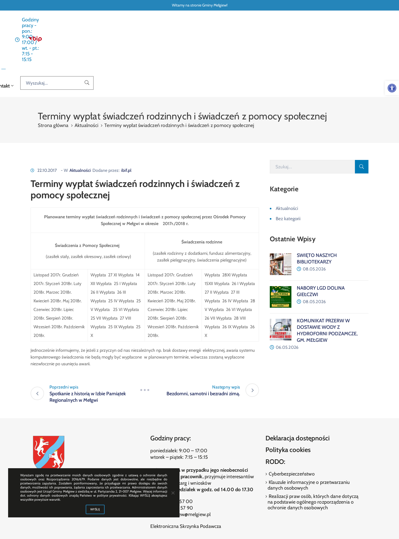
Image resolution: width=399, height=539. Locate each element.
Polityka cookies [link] (288, 405)
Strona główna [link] (124, 40)
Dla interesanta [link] (192, 40)
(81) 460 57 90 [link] (177, 463)
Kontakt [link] (277, 40)
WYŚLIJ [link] (95, 509)
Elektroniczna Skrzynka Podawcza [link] (185, 481)
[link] (392, 88)
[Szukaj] (312, 122)
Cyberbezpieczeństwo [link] (291, 429)
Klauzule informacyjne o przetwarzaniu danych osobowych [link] (309, 440)
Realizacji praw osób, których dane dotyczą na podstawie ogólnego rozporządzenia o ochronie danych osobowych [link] (313, 457)
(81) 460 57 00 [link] (176, 457)
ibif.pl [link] (126, 125)
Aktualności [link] (156, 40)
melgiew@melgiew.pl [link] (189, 470)
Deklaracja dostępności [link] (297, 393)
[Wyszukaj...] (347, 40)
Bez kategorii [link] (288, 173)
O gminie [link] (228, 40)
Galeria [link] (254, 40)
